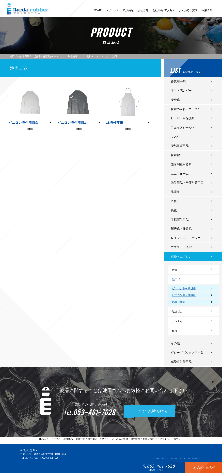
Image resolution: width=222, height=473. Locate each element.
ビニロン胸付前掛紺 (184, 288)
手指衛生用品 (180, 219)
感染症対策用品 (181, 361)
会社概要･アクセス (163, 12)
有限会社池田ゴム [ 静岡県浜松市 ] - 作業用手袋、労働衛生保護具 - (28, 9)
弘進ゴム (177, 311)
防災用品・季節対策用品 (187, 182)
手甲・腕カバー (181, 90)
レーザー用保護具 (183, 118)
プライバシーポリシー (171, 439)
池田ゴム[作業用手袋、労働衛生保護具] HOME (34, 56)
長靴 (174, 210)
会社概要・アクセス (98, 439)
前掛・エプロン (181, 256)
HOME (98, 12)
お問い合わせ (150, 439)
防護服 (175, 192)
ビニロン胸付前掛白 (184, 295)
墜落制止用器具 (181, 164)
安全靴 (175, 99)
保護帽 (175, 155)
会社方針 (143, 12)
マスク (175, 136)
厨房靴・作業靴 (181, 228)
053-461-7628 (31, 458)
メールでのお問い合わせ (149, 411)
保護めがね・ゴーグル (186, 109)
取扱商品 (128, 12)
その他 (175, 343)
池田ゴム (177, 279)
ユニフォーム (180, 173)
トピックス (112, 12)
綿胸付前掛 (178, 302)
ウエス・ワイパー (183, 247)
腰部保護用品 (180, 145)
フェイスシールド (183, 127)
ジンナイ (177, 321)
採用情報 (207, 12)
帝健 (174, 269)
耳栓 (174, 201)
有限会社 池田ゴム (29, 450)
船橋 (174, 331)
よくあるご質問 (188, 12)
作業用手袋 (178, 81)
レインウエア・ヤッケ (186, 238)
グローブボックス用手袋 (187, 352)
